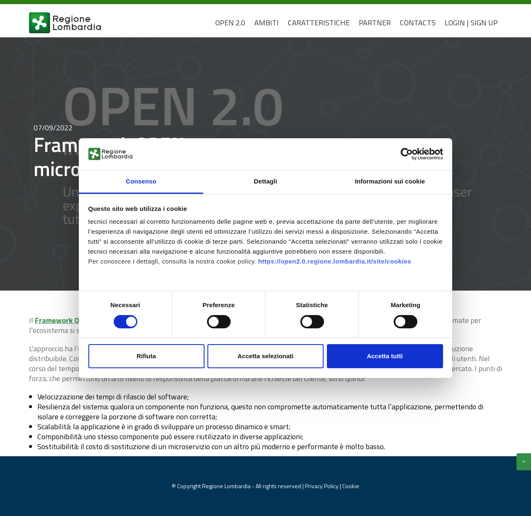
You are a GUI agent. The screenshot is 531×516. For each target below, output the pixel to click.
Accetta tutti (385, 355)
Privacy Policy (322, 486)
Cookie (350, 486)
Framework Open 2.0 (69, 320)
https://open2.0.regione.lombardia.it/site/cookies (334, 261)
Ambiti (266, 22)
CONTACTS (418, 22)
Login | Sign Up (471, 22)
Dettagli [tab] (265, 181)
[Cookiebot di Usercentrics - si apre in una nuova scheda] (406, 154)
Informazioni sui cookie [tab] (390, 181)
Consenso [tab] (141, 181)
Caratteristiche (319, 22)
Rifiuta (146, 355)
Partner (375, 22)
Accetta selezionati (265, 355)
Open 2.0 (230, 22)
